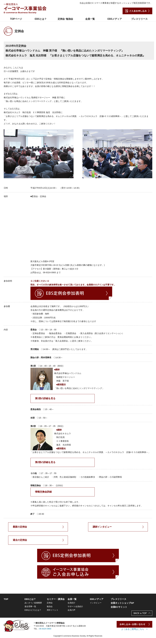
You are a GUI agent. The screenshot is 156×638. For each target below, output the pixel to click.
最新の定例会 (20, 527)
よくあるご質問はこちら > (134, 629)
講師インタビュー (102, 527)
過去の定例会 (20, 540)
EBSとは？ (41, 19)
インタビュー (95, 603)
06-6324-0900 (45, 629)
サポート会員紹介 (75, 606)
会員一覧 (90, 19)
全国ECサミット (119, 607)
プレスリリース (139, 19)
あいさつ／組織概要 (33, 603)
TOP (6, 599)
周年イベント (52, 610)
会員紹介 (71, 603)
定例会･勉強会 (65, 19)
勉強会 (50, 606)
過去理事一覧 (30, 606)
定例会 (50, 603)
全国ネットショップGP (122, 603)
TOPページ (16, 19)
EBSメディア (115, 19)
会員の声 (71, 610)
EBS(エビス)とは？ (33, 610)
